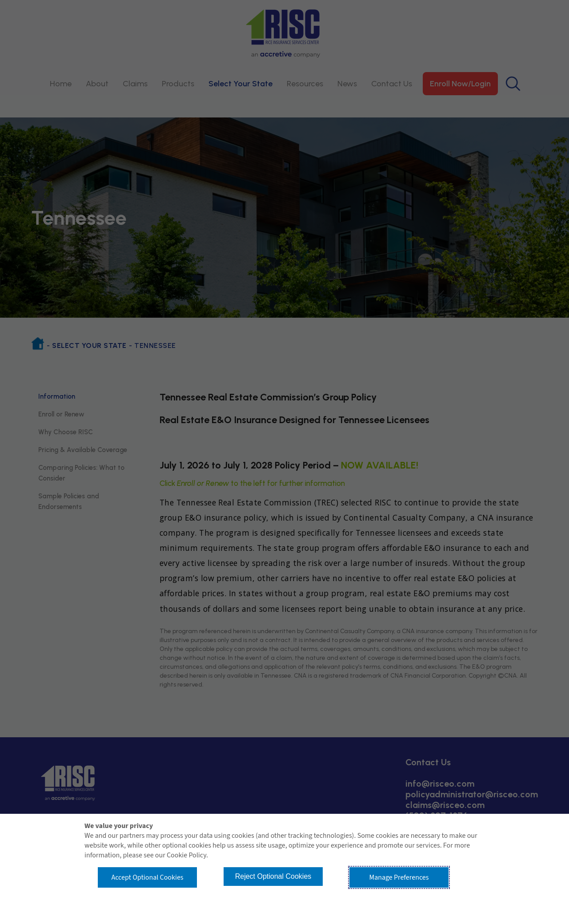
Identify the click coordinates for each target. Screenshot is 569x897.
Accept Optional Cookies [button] (147, 877)
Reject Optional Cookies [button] (273, 876)
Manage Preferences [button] (399, 877)
